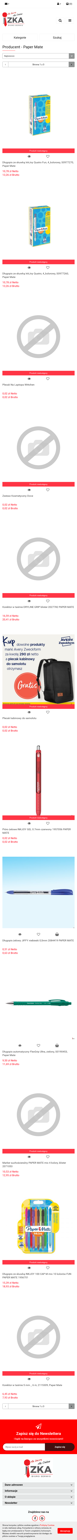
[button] (69, 4)
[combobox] (38, 56)
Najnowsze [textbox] (9, 56)
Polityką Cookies (47, 1525)
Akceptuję (65, 1531)
